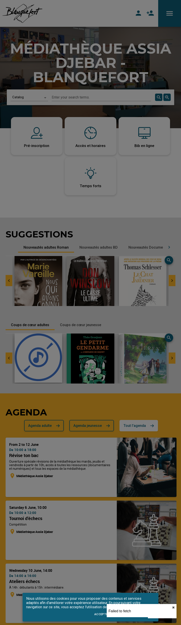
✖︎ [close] (173, 607)
